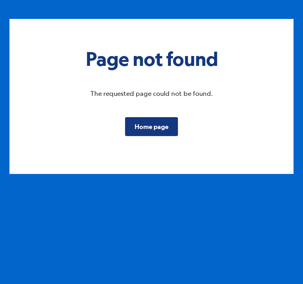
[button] (151, 126)
